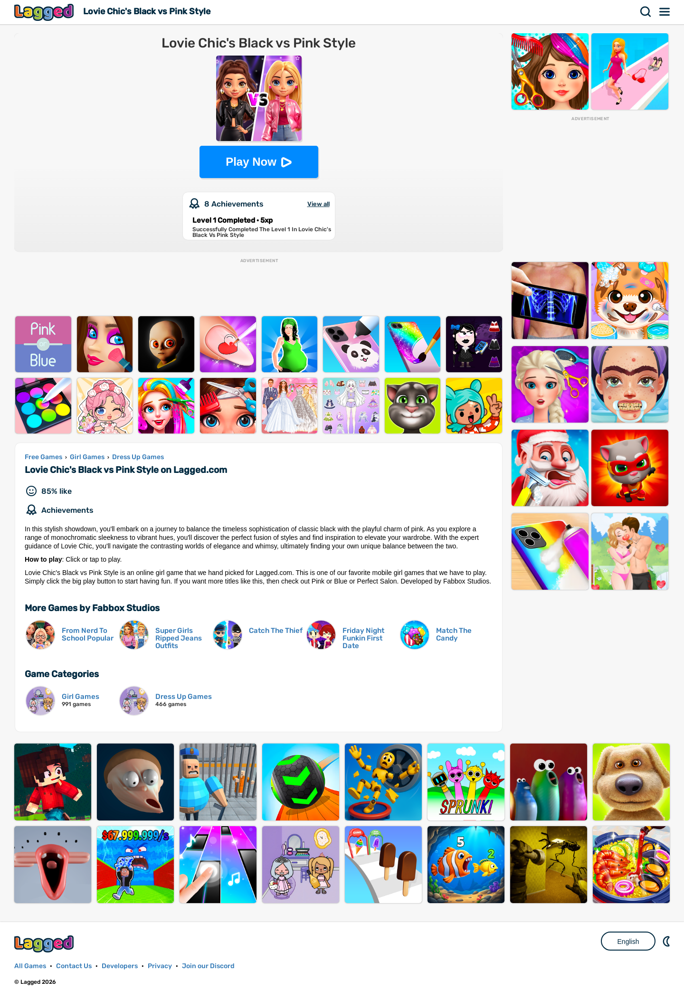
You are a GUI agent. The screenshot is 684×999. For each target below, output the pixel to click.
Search (646, 12)
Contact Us (74, 966)
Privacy (160, 966)
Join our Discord (208, 966)
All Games (30, 966)
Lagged (45, 12)
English (628, 941)
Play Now (251, 161)
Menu (665, 12)
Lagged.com (45, 944)
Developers (120, 966)
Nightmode (667, 941)
